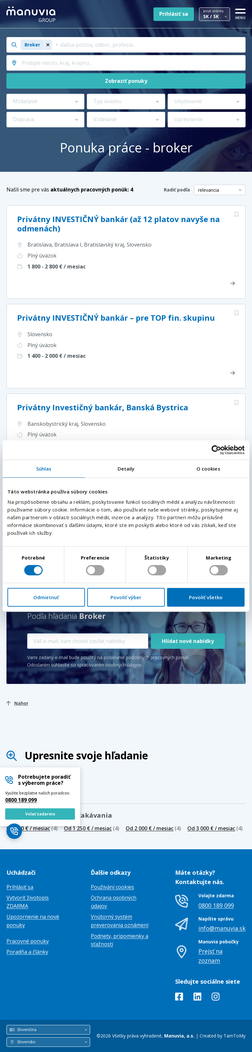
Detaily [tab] (126, 468)
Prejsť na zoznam (210, 955)
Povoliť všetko (206, 597)
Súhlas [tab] (44, 468)
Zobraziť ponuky (126, 80)
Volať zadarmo (40, 814)
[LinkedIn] (198, 998)
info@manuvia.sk (222, 928)
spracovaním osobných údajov (109, 665)
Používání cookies (112, 887)
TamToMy (235, 1036)
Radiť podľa (177, 190)
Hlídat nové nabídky (188, 641)
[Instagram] (216, 998)
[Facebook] (179, 998)
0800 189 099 (21, 800)
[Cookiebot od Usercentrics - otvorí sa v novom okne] (216, 450)
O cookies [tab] (208, 468)
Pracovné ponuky (27, 941)
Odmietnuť (46, 597)
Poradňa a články (27, 951)
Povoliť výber (125, 597)
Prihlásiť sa (173, 13)
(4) (32, 828)
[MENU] (240, 13)
